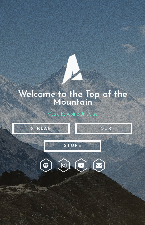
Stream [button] (41, 129)
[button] (46, 165)
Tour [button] (104, 129)
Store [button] (73, 146)
